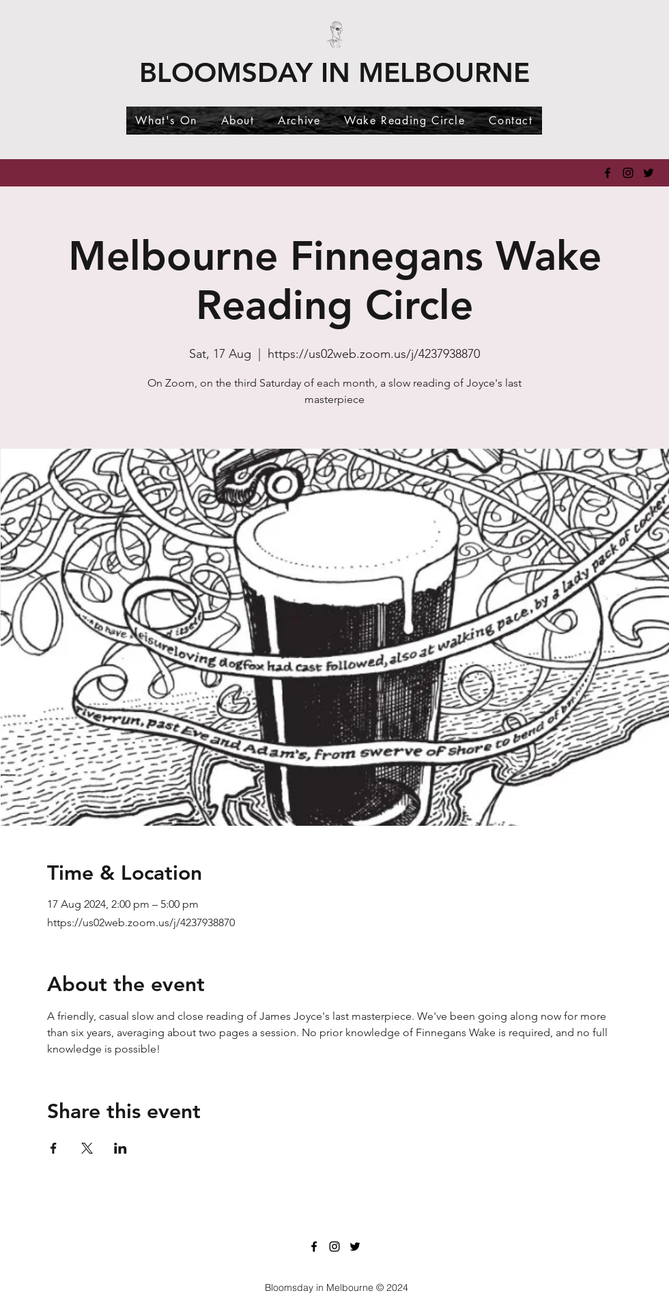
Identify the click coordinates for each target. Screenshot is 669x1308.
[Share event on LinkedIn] (120, 1148)
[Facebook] (607, 173)
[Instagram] (628, 173)
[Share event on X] (87, 1148)
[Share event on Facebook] (53, 1148)
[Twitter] (648, 173)
